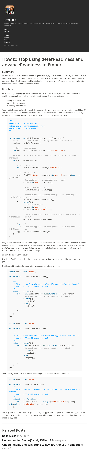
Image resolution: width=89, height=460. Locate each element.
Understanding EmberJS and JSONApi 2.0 (34, 440)
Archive (6, 31)
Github (6, 38)
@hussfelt (10, 19)
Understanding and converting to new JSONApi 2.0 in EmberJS (42, 446)
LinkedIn (7, 40)
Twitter (6, 36)
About (6, 29)
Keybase (7, 42)
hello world (15, 436)
